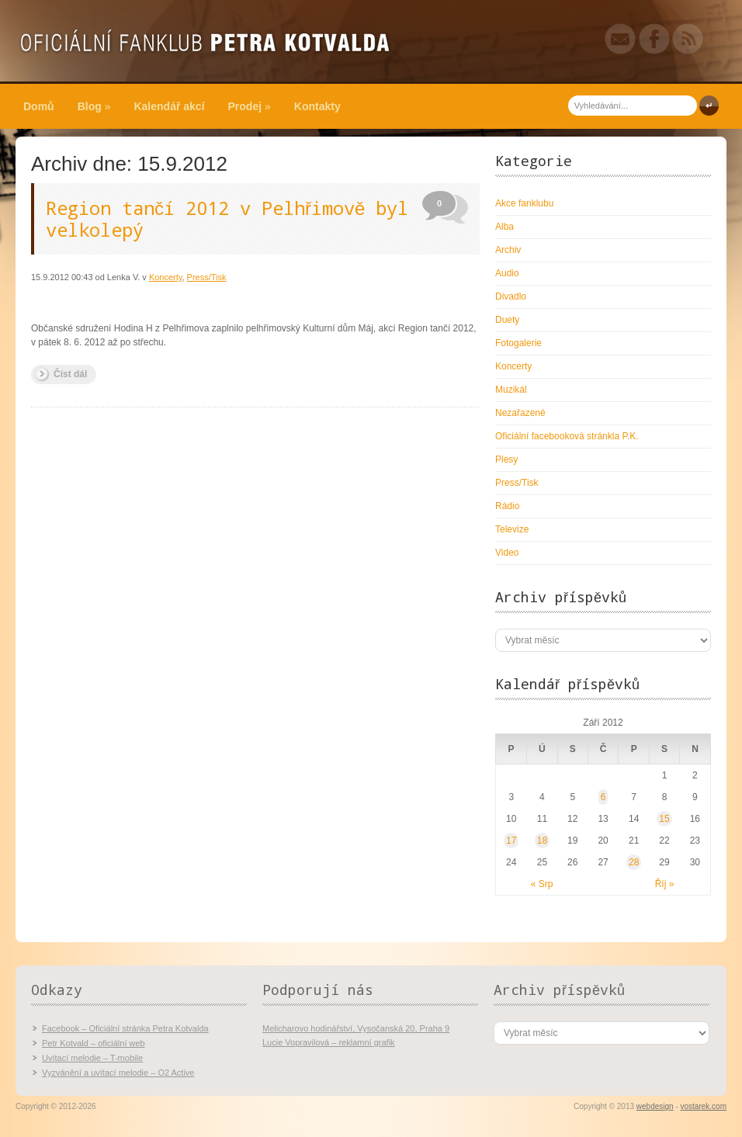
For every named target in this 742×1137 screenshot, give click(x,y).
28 (634, 862)
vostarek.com (703, 1106)
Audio (507, 273)
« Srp (542, 884)
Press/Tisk (207, 277)
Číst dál (70, 374)
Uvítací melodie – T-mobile (92, 1057)
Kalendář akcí (168, 106)
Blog (94, 106)
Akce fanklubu (524, 203)
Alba (504, 226)
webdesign (655, 1106)
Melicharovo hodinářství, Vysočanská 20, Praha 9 (355, 1028)
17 (511, 840)
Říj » (664, 884)
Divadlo (510, 296)
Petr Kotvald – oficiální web (93, 1043)
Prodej (249, 106)
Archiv (508, 249)
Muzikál (511, 389)
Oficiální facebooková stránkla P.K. (567, 436)
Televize (512, 529)
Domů (38, 106)
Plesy (506, 459)
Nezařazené (520, 412)
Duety (507, 319)
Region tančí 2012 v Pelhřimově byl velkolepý (227, 219)
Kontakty (317, 106)
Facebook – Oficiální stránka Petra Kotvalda (125, 1028)
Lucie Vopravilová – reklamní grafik (328, 1042)
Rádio (507, 506)
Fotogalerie (518, 343)
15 (664, 818)
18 (542, 840)
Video (506, 552)
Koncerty (165, 277)
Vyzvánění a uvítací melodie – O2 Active (118, 1072)
